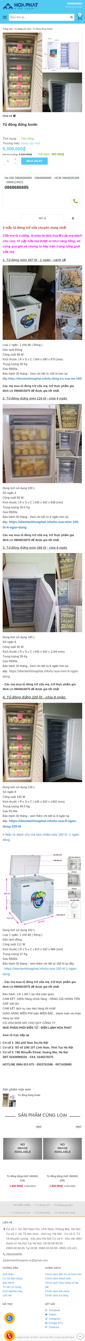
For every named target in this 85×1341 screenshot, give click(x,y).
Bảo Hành (8, 1282)
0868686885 (74, 3)
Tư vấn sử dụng (12, 1287)
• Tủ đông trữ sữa (20, 1212)
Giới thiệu (8, 1274)
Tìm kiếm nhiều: (22, 1205)
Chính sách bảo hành (57, 1291)
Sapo (71, 1337)
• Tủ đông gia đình (63, 1205)
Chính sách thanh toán (58, 1278)
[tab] (42, 218)
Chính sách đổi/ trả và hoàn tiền (63, 1274)
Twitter (51, 1314)
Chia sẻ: (8, 115)
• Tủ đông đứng (42, 1212)
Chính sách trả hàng (56, 1295)
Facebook (52, 1310)
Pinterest (52, 1327)
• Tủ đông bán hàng (64, 1212)
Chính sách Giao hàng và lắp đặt (61, 1284)
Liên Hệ (7, 1295)
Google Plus (54, 1323)
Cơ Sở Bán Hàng (12, 1278)
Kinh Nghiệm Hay (13, 1291)
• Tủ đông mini (42, 1205)
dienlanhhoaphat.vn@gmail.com (27, 1260)
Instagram (52, 1318)
